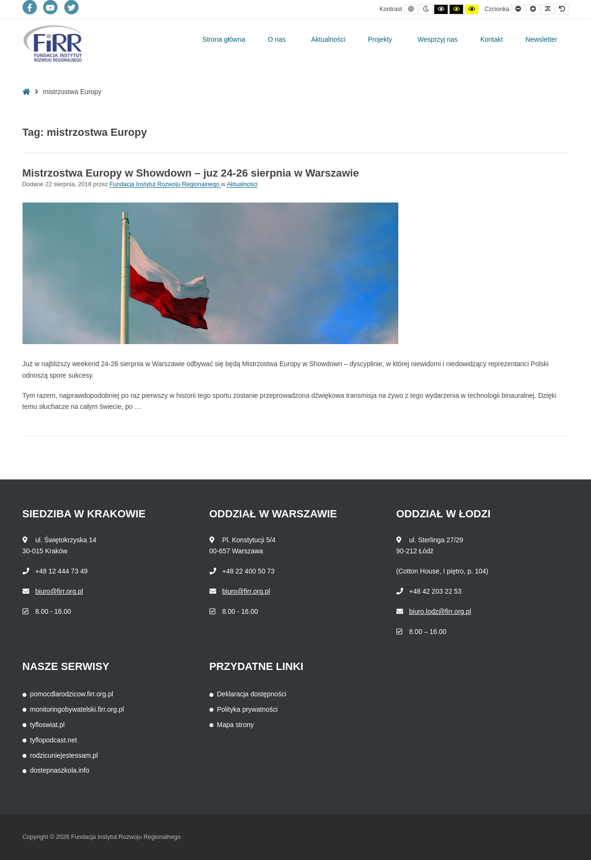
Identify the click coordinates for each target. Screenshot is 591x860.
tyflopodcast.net (53, 740)
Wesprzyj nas (437, 39)
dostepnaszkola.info (60, 770)
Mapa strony (235, 725)
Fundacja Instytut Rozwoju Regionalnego (165, 184)
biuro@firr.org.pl (59, 591)
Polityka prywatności (247, 709)
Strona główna (223, 39)
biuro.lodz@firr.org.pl (440, 611)
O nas (277, 39)
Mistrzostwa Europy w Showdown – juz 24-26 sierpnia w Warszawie (191, 173)
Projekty (380, 39)
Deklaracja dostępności (252, 694)
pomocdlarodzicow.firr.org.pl (72, 694)
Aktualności (328, 39)
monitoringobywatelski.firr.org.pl (77, 709)
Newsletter (541, 39)
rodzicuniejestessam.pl (64, 755)
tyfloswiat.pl (47, 725)
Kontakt (491, 39)
